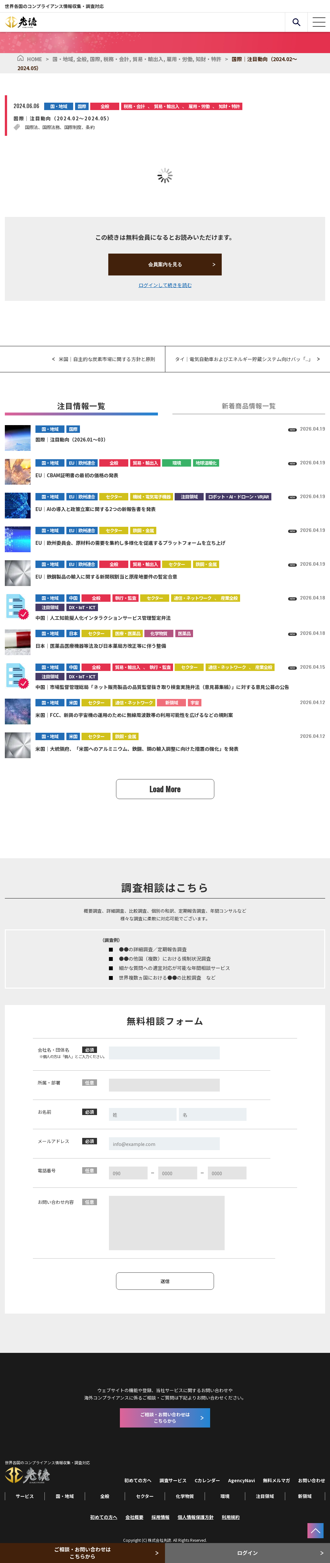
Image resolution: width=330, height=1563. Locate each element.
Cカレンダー (207, 1480)
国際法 (31, 127)
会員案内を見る (165, 264)
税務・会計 (117, 59)
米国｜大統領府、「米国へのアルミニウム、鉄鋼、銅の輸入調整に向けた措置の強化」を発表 (136, 748)
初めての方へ (137, 1480)
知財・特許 (208, 59)
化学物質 (158, 633)
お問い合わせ (311, 1480)
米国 (73, 702)
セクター (114, 496)
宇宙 (194, 702)
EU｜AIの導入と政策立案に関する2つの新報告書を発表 (95, 509)
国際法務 (51, 127)
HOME (34, 59)
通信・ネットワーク (192, 598)
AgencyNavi (241, 1480)
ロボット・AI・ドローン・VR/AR (238, 496)
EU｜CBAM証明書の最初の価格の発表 (76, 475)
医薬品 (184, 633)
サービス (25, 1496)
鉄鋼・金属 (143, 530)
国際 (96, 59)
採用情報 (160, 1517)
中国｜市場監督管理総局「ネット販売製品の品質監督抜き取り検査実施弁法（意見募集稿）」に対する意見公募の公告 (162, 687)
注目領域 (189, 496)
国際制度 (73, 127)
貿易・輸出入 (149, 59)
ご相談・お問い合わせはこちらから (82, 1552)
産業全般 (229, 598)
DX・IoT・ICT (82, 607)
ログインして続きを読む (165, 285)
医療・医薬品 (127, 633)
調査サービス (173, 1480)
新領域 (171, 702)
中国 (73, 598)
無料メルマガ (276, 1480)
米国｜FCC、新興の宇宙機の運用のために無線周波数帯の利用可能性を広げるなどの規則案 (134, 715)
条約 (90, 127)
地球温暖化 (206, 463)
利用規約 (231, 1517)
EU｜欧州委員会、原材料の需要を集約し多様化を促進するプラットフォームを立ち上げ (130, 542)
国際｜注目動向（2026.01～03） (71, 439)
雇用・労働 (181, 59)
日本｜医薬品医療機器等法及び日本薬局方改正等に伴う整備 (100, 645)
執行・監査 (125, 598)
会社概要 (134, 1517)
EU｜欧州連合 (82, 463)
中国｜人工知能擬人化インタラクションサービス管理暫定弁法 (103, 617)
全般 (83, 59)
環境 (176, 463)
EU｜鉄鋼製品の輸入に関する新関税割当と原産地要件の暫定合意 (106, 576)
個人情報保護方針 (196, 1517)
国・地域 (64, 59)
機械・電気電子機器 (151, 496)
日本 (73, 633)
